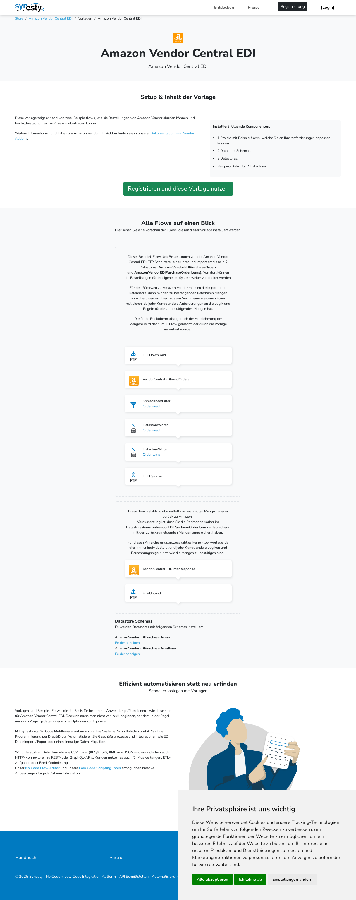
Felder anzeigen (127, 642)
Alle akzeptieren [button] (212, 879)
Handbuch (25, 857)
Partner (117, 857)
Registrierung (293, 6)
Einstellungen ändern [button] (292, 879)
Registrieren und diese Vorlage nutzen (178, 189)
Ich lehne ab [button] (250, 879)
